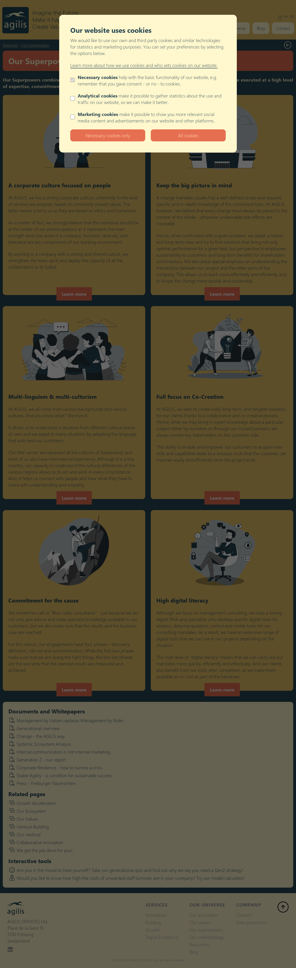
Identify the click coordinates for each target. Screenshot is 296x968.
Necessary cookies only (108, 135)
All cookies (188, 135)
